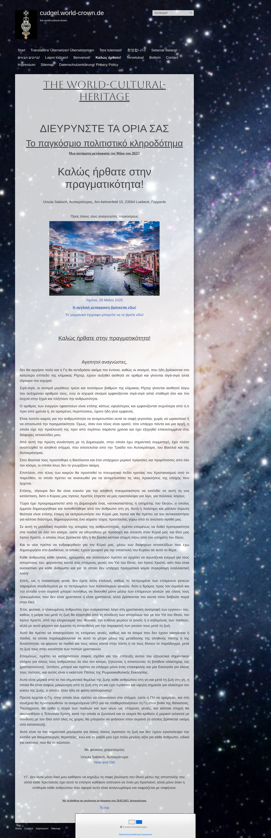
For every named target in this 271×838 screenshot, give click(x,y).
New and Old (104, 762)
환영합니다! (136, 50)
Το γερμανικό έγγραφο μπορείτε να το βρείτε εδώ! (104, 315)
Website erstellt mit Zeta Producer (174, 828)
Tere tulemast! (110, 50)
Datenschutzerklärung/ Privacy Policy (88, 65)
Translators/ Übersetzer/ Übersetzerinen (62, 50)
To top (104, 808)
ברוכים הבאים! (29, 57)
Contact (172, 57)
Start (21, 50)
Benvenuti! (81, 57)
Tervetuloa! (135, 57)
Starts (18, 828)
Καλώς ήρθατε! (108, 57)
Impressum (26, 65)
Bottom (155, 57)
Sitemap (47, 65)
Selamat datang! (164, 50)
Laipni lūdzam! (56, 57)
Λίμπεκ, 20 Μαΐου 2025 (104, 300)
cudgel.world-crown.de (72, 12)
